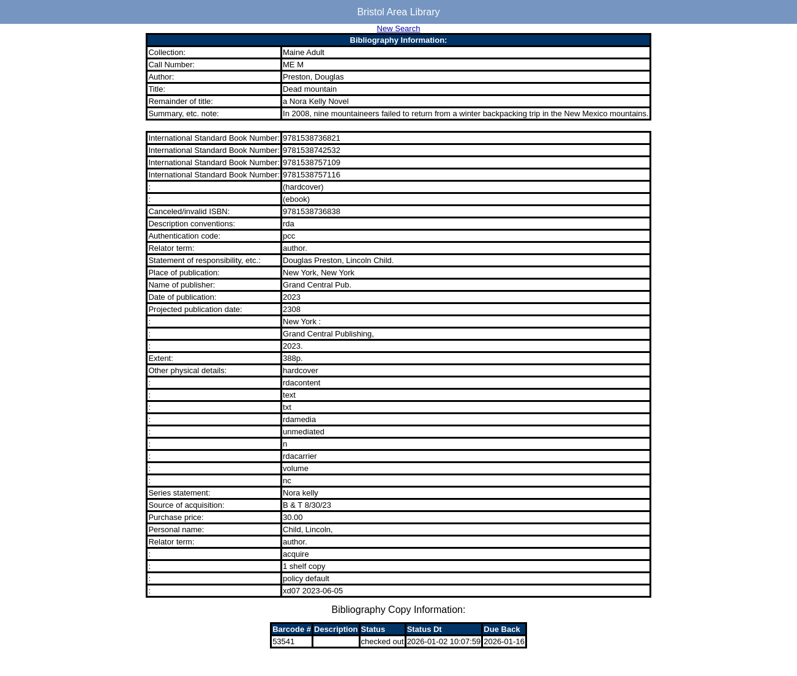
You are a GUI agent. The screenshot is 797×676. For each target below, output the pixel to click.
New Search (399, 28)
